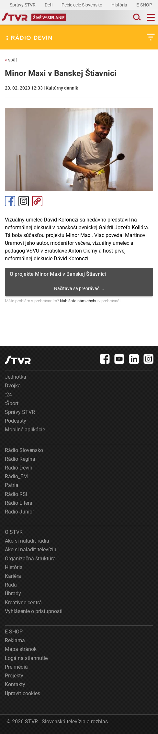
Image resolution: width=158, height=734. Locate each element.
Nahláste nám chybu (78, 300)
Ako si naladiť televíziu (30, 549)
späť (11, 59)
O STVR (14, 532)
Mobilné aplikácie (25, 429)
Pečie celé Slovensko (82, 4)
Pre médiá (16, 667)
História (119, 4)
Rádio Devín (18, 468)
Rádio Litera (18, 503)
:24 (8, 395)
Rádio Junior (19, 512)
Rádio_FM (16, 476)
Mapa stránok (21, 649)
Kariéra (13, 576)
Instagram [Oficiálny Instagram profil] (23, 201)
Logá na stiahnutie (26, 658)
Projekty (14, 676)
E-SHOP (144, 4)
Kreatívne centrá (23, 602)
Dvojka (13, 386)
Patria (11, 485)
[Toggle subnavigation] (150, 37)
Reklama (15, 640)
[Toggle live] (49, 17)
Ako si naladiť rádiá (27, 541)
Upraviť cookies (22, 693)
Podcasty (15, 421)
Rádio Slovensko (24, 450)
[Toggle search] (136, 17)
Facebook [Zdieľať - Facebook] (10, 201)
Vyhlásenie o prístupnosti (33, 611)
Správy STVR (23, 4)
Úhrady (13, 593)
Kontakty (15, 684)
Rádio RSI (16, 494)
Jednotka (15, 377)
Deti (49, 4)
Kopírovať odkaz (37, 201)
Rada (11, 585)
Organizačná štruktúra (30, 559)
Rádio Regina (20, 459)
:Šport (11, 403)
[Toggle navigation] (150, 17)
